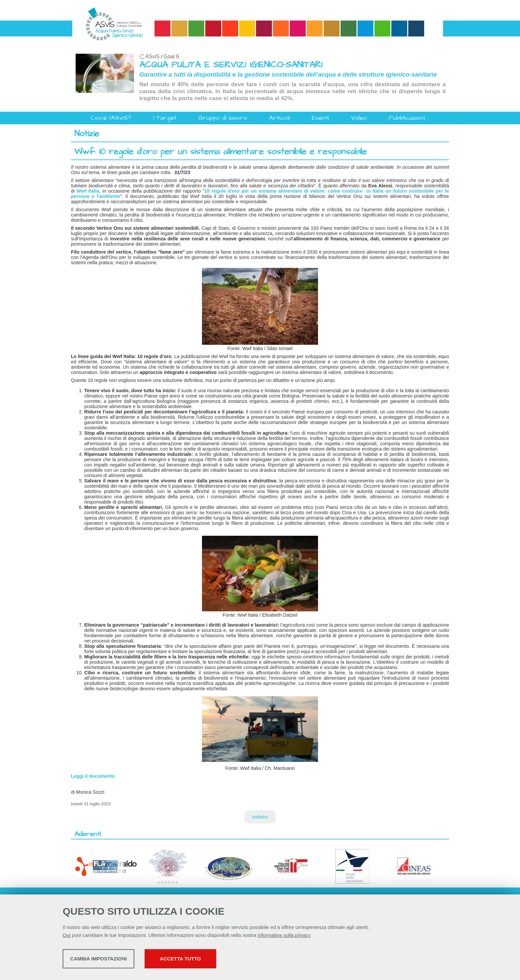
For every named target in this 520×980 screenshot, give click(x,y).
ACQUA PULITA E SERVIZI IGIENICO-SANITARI (230, 65)
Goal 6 (171, 56)
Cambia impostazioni (115, 960)
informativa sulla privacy (284, 937)
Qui (66, 937)
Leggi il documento (93, 776)
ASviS (152, 56)
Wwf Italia (88, 191)
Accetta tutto (234, 960)
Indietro (260, 817)
